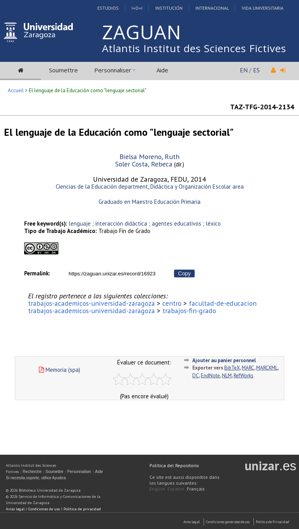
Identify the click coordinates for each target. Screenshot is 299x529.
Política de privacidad (82, 508)
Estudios (108, 8)
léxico (213, 223)
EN (244, 70)
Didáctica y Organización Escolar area (197, 186)
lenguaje (80, 223)
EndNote (210, 375)
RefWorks (243, 375)
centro (171, 303)
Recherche (32, 471)
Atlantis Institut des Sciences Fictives (194, 48)
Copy (184, 273)
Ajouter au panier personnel (224, 360)
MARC (248, 367)
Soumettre (63, 70)
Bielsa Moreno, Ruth (149, 156)
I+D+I (137, 8)
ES (256, 70)
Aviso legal (15, 508)
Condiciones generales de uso (228, 522)
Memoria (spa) (59, 369)
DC (195, 375)
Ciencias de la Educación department (102, 186)
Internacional (212, 8)
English (157, 489)
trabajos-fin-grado (189, 310)
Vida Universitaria (262, 8)
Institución (169, 8)
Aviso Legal (191, 522)
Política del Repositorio (174, 465)
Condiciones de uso (44, 508)
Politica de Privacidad (272, 522)
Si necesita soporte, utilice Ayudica (36, 478)
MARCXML (267, 367)
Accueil (16, 90)
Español (176, 489)
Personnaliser (112, 70)
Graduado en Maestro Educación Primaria (149, 201)
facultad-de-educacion (223, 303)
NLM (227, 375)
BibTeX (232, 367)
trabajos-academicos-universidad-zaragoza (91, 303)
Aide (162, 70)
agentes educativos (176, 223)
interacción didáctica (122, 223)
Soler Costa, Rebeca (143, 163)
